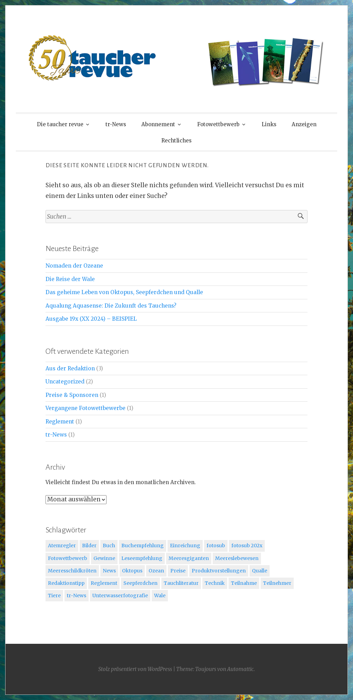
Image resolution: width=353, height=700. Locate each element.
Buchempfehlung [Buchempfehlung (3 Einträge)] (142, 545)
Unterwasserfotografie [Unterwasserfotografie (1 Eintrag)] (120, 595)
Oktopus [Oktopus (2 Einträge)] (132, 571)
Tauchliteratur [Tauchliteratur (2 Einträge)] (181, 583)
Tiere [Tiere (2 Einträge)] (54, 595)
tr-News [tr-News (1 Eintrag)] (76, 595)
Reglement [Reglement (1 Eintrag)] (104, 583)
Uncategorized (65, 381)
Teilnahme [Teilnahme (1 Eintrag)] (244, 583)
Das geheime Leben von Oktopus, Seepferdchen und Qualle (124, 292)
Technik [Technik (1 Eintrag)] (215, 583)
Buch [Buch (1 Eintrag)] (109, 545)
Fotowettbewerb (218, 124)
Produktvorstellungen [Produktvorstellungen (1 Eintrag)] (219, 571)
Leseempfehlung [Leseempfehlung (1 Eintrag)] (141, 558)
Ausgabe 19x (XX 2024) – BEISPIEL (91, 319)
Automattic (240, 669)
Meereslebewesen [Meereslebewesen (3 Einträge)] (237, 558)
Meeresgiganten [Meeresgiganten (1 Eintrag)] (189, 558)
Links (269, 124)
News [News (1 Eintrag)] (109, 571)
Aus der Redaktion (70, 368)
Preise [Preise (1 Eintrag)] (177, 571)
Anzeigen (304, 124)
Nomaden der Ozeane (74, 265)
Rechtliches (176, 140)
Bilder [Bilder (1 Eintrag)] (89, 545)
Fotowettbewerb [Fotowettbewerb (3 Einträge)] (67, 558)
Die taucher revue (60, 124)
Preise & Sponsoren (72, 395)
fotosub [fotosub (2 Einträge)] (215, 545)
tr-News (115, 124)
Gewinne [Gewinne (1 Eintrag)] (104, 558)
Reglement (60, 421)
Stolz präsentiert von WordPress (135, 669)
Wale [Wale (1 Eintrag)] (159, 595)
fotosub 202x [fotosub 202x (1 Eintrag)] (246, 545)
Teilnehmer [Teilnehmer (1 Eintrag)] (277, 583)
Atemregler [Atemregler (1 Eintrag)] (62, 545)
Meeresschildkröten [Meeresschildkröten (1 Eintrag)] (72, 571)
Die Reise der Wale (70, 279)
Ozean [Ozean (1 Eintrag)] (156, 571)
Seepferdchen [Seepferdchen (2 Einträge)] (140, 583)
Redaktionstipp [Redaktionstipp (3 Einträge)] (66, 583)
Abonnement (158, 124)
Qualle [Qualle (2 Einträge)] (259, 571)
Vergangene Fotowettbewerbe (85, 408)
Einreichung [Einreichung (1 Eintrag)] (185, 545)
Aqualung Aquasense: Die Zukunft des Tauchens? (111, 305)
